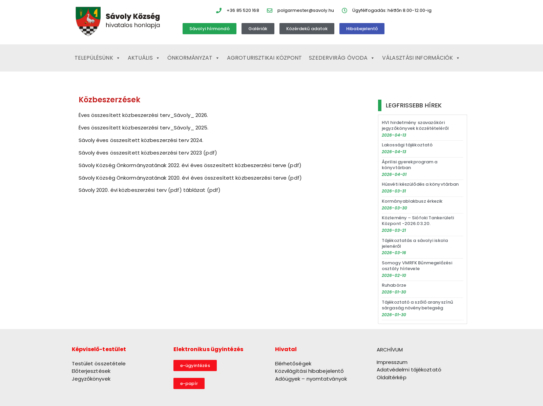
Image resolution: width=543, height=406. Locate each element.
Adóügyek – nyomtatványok (311, 378)
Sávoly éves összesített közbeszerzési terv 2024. (141, 140)
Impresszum (392, 362)
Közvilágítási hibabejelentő (309, 370)
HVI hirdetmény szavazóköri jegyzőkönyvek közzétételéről (415, 125)
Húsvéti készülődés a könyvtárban (420, 184)
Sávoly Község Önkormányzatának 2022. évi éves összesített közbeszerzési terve (183, 165)
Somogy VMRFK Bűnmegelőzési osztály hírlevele (417, 266)
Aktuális (144, 58)
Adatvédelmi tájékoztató (409, 369)
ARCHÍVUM (390, 349)
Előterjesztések (91, 370)
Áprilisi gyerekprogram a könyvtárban (409, 165)
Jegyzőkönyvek (91, 378)
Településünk (98, 58)
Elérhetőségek (293, 363)
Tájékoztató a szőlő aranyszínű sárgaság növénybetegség (417, 305)
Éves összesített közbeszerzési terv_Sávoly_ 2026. (143, 115)
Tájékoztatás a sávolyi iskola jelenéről (415, 243)
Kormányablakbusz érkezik (412, 201)
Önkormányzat (193, 58)
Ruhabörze (394, 285)
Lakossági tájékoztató (407, 145)
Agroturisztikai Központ (264, 58)
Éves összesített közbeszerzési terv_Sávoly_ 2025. (144, 127)
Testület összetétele (99, 363)
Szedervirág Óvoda (342, 58)
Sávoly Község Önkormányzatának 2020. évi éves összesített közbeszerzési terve (183, 177)
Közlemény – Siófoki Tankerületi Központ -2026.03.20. (418, 221)
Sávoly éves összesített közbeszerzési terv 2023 (140, 152)
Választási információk (421, 58)
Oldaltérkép (391, 377)
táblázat (194, 190)
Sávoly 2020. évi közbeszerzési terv (123, 190)
